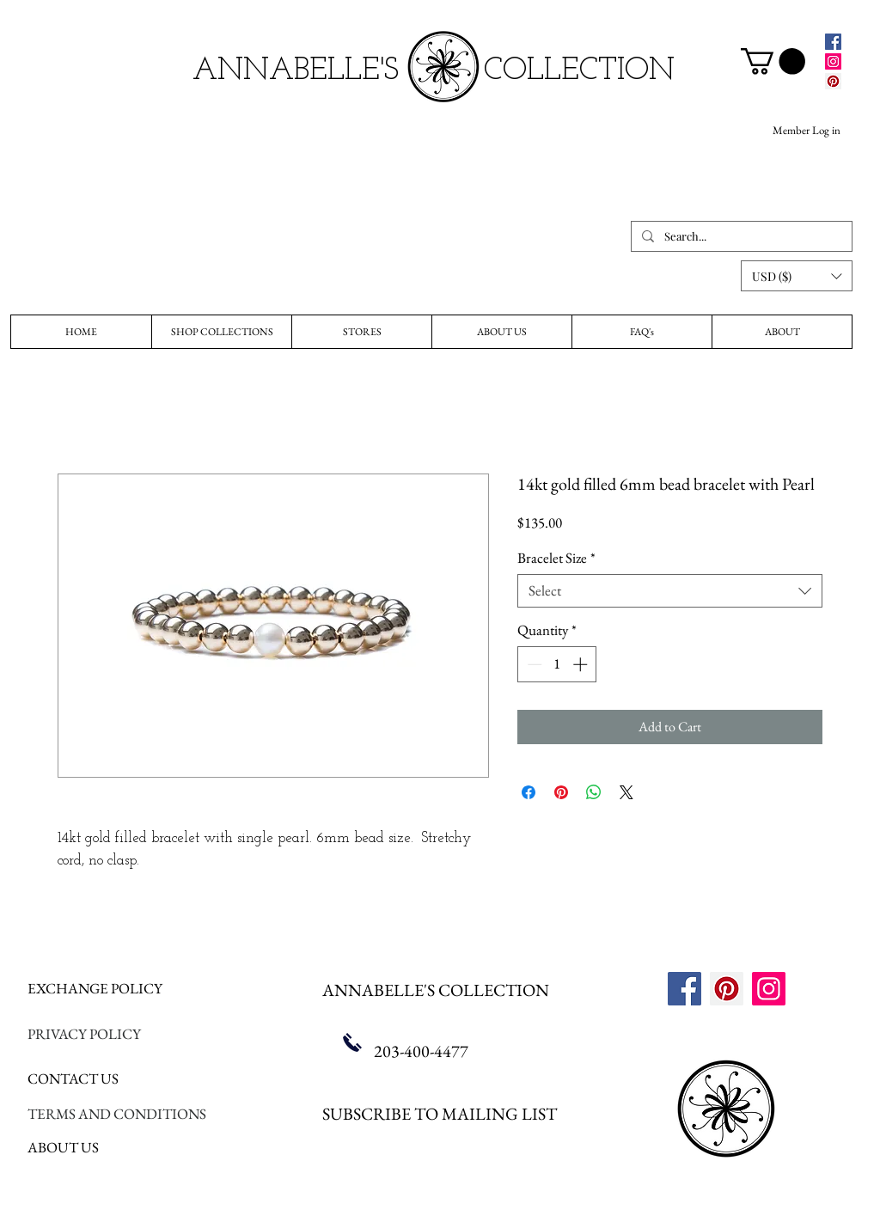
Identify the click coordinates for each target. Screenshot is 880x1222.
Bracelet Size (556, 558)
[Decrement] (533, 664)
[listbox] (796, 275)
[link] (773, 61)
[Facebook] (833, 42)
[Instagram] (833, 61)
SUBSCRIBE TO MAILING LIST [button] (439, 1114)
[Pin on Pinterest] (561, 792)
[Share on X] (626, 792)
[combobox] (669, 591)
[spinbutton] (557, 664)
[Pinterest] (833, 81)
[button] (796, 275)
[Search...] (740, 236)
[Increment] (582, 664)
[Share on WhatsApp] (594, 792)
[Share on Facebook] (528, 792)
